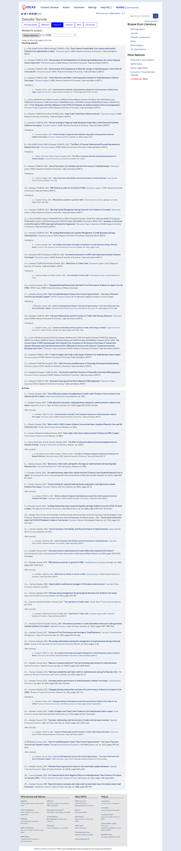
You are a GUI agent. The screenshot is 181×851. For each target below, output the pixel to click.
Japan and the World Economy (58, 396)
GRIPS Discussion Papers (61, 297)
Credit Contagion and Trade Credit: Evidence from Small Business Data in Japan (80, 711)
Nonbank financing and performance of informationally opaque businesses (78, 766)
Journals (134, 33)
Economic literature (50, 7)
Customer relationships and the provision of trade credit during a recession (79, 328)
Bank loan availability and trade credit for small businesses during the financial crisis (83, 672)
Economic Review (76, 520)
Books (133, 41)
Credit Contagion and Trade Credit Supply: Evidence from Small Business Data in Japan (85, 355)
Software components (140, 37)
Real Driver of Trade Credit (77, 263)
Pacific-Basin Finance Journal (100, 275)
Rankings (92, 7)
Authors (66, 7)
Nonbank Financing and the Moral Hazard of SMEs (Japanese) (75, 381)
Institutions (79, 7)
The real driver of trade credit (77, 275)
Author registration (139, 68)
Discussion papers (63, 51)
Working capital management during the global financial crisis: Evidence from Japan (83, 593)
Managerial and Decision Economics (64, 308)
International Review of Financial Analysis (54, 467)
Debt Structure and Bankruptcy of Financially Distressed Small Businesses (89, 363)
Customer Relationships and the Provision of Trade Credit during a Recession (81, 316)
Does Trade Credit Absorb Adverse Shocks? (82, 114)
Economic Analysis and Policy (58, 137)
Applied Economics (44, 92)
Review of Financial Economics (43, 692)
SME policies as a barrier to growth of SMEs (68, 200)
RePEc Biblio (136, 64)
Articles (48, 40)
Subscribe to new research (142, 60)
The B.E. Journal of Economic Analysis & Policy (59, 778)
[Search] (155, 16)
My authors (115, 13)
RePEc (46, 849)
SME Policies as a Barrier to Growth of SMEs (67, 188)
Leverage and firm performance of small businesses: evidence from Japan (77, 681)
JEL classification (138, 49)
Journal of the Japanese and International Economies (56, 247)
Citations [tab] (69, 25)
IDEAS (36, 849)
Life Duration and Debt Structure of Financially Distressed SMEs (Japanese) (89, 372)
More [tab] (79, 25)
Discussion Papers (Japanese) (36, 108)
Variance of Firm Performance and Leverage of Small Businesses (74, 632)
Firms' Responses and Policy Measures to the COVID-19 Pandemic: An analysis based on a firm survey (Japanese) (74, 105)
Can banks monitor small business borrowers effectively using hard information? (81, 551)
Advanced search (151, 21)
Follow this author (104, 13)
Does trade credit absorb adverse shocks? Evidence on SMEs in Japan (91, 433)
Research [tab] (57, 25)
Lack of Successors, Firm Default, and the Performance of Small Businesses (79, 166)
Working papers (137, 29)
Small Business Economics (94, 200)
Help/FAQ (106, 7)
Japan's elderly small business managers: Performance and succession (77, 584)
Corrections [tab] (90, 25)
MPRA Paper (36, 288)
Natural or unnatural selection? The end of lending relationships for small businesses (82, 663)
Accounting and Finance (40, 475)
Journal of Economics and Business (57, 159)
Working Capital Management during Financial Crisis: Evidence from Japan (80, 210)
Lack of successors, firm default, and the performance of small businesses (79, 178)
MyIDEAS (127, 7)
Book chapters (136, 45)
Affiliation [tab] (45, 25)
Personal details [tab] (30, 25)
